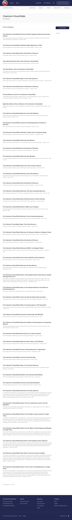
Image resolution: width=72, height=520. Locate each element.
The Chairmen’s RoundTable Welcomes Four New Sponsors (21, 390)
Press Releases (6, 18)
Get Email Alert (62, 27)
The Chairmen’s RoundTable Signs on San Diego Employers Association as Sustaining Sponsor (25, 288)
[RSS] (57, 33)
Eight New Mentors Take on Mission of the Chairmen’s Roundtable (23, 104)
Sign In (17, 3)
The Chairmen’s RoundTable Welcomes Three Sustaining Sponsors (23, 216)
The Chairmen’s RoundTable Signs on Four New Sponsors (20, 78)
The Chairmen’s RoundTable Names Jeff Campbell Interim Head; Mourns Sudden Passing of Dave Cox (27, 275)
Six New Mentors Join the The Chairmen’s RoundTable (19, 94)
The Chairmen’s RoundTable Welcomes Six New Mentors (20, 265)
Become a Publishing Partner (60, 505)
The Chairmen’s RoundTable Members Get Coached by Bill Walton (23, 374)
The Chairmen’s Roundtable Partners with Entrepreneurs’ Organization (24, 349)
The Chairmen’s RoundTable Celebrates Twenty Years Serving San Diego (25, 132)
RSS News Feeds (41, 503)
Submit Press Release (63, 3)
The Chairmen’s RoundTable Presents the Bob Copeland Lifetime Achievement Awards (26, 35)
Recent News (40, 501)
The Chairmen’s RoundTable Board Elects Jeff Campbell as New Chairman (25, 440)
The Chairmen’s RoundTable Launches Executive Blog (19, 357)
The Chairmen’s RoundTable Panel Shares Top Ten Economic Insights (24, 453)
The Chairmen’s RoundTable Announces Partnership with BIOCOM (23, 314)
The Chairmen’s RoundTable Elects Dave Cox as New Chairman (22, 333)
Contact (56, 503)
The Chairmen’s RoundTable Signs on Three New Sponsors (20, 365)
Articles (38, 507)
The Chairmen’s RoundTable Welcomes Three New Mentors (20, 173)
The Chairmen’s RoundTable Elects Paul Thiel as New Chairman (22, 165)
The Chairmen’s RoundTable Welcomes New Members (19, 156)
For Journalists (40, 505)
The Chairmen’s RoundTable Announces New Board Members (21, 382)
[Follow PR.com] (68, 516)
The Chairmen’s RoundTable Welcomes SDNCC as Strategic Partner (23, 248)
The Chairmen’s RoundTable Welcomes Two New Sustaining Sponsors (24, 191)
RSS (59, 33)
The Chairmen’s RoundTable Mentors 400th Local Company (21, 207)
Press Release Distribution (8, 505)
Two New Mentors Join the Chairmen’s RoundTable (18, 69)
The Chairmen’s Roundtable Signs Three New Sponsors (19, 224)
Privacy (24, 515)
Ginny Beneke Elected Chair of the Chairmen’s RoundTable (20, 61)
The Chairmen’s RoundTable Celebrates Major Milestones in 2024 (22, 45)
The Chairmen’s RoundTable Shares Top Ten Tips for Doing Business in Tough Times (26, 467)
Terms (20, 515)
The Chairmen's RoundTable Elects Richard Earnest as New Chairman (24, 199)
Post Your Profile (23, 503)
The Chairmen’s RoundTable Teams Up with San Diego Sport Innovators (24, 297)
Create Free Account (24, 501)
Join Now (12, 3)
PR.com (8, 515)
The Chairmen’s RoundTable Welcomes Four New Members (20, 113)
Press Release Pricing (8, 503)
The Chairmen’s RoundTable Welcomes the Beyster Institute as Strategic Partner (27, 232)
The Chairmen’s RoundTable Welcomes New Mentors (19, 140)
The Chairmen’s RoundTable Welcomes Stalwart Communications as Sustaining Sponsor (27, 323)
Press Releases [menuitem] (47, 3)
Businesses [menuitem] (38, 3)
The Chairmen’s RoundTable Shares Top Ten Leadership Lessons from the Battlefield (25, 403)
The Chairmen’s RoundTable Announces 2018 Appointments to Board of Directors (24, 123)
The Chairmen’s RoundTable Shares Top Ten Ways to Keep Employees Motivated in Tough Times (27, 429)
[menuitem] (53, 3)
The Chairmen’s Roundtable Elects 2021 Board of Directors (20, 53)
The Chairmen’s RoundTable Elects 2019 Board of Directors (21, 86)
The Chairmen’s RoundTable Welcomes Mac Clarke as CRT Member (23, 341)
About (55, 501)
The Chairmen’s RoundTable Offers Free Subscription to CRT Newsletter (24, 305)
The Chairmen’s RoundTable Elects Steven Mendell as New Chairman (23, 257)
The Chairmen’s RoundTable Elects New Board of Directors (20, 148)
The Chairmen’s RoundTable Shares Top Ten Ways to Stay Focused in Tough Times (26, 415)
